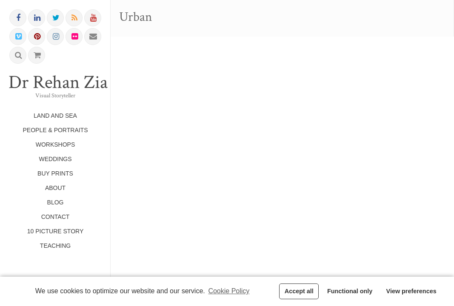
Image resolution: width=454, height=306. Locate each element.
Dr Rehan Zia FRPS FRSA (55, 82)
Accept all (299, 291)
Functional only (349, 291)
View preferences (411, 291)
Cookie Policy (228, 291)
